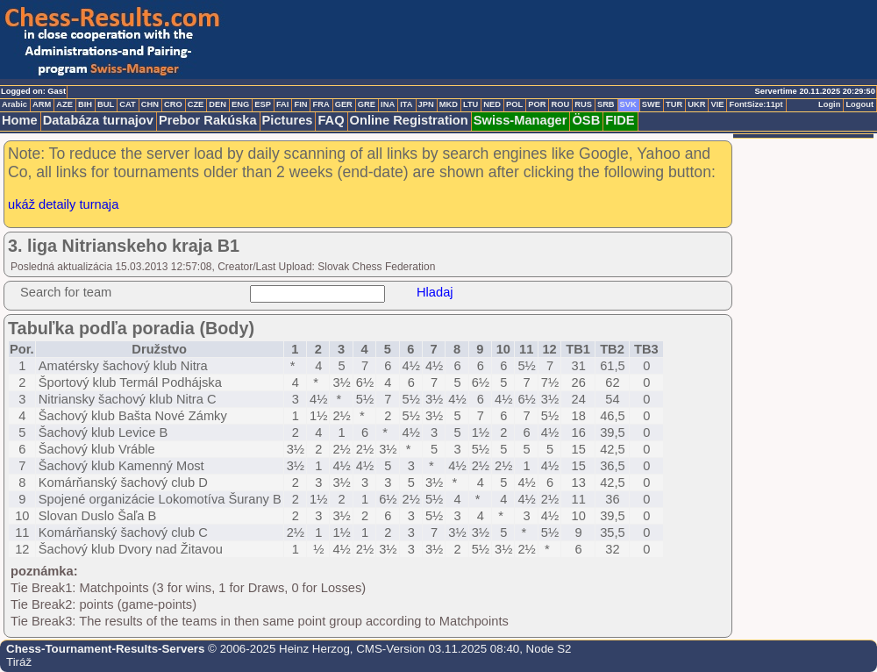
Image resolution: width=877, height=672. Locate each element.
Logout (859, 104)
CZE (196, 104)
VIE (717, 104)
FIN (300, 104)
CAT (127, 104)
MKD (448, 104)
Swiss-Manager (520, 120)
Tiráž (19, 661)
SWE (651, 104)
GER (344, 104)
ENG (240, 104)
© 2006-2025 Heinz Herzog (276, 648)
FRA (320, 104)
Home (20, 120)
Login (829, 104)
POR (536, 104)
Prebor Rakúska (208, 120)
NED (492, 104)
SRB (606, 104)
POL (514, 104)
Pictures (287, 120)
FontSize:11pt (755, 104)
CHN (150, 104)
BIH (85, 104)
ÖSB (586, 120)
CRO (173, 104)
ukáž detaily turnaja (63, 204)
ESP (262, 104)
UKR (696, 104)
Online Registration (409, 120)
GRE (366, 104)
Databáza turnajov (98, 120)
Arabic (14, 104)
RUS (583, 104)
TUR (674, 104)
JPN (426, 104)
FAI (282, 104)
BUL (105, 104)
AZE (64, 104)
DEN (217, 104)
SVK (628, 104)
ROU (560, 104)
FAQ (330, 120)
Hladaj (435, 292)
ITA (406, 104)
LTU (470, 104)
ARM (41, 104)
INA (388, 104)
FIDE (619, 120)
